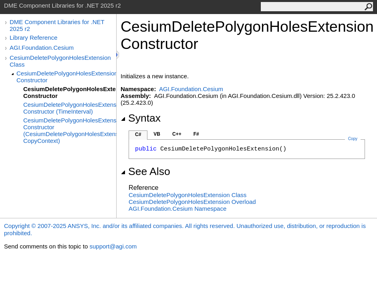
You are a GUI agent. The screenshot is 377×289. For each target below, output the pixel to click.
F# (196, 134)
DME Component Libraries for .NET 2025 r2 (57, 25)
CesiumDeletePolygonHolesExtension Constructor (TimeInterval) (69, 108)
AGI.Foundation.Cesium (42, 47)
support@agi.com (113, 246)
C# (138, 134)
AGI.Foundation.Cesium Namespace (177, 208)
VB (156, 134)
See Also (145, 171)
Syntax (141, 118)
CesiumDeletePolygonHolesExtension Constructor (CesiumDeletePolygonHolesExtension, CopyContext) (69, 130)
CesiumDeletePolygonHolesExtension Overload (192, 201)
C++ (176, 134)
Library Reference (33, 37)
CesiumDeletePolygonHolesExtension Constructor (66, 76)
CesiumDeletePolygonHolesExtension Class (60, 61)
